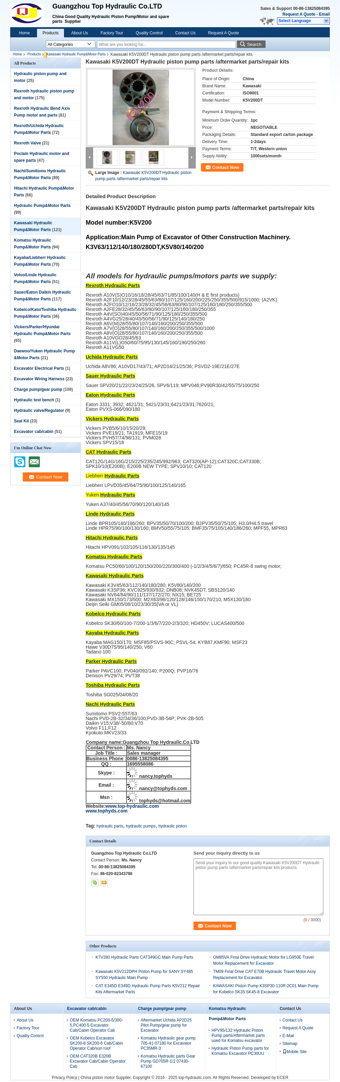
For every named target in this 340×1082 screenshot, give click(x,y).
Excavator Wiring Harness (39, 379)
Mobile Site (295, 1051)
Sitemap (290, 1043)
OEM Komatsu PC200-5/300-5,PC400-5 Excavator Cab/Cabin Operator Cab (96, 1025)
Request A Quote (299, 14)
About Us (79, 33)
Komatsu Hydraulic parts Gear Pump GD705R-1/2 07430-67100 (168, 1061)
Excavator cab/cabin (33, 431)
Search (254, 44)
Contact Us (185, 33)
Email (324, 14)
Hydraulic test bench (34, 400)
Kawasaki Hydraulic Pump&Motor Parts (76, 54)
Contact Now (225, 167)
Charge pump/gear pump (38, 389)
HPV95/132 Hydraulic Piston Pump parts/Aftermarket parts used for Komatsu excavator (238, 1035)
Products (50, 33)
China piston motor (98, 1077)
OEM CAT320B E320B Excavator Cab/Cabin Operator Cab (97, 1061)
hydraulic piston (172, 826)
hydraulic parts (110, 826)
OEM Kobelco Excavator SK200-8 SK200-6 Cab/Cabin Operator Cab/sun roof (96, 1043)
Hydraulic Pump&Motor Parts (42, 205)
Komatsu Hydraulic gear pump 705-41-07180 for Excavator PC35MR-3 (168, 1043)
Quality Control (149, 33)
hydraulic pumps (140, 826)
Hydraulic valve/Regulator (39, 410)
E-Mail (288, 1035)
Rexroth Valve (27, 143)
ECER (282, 1077)
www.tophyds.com (107, 811)
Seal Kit (21, 421)
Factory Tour (112, 33)
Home (24, 33)
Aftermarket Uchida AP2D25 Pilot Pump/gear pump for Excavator (166, 1025)
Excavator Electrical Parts (39, 368)
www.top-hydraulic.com (132, 806)
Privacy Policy (64, 1077)
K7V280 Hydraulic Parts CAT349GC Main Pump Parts (144, 957)
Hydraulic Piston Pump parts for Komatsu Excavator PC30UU (240, 1051)
